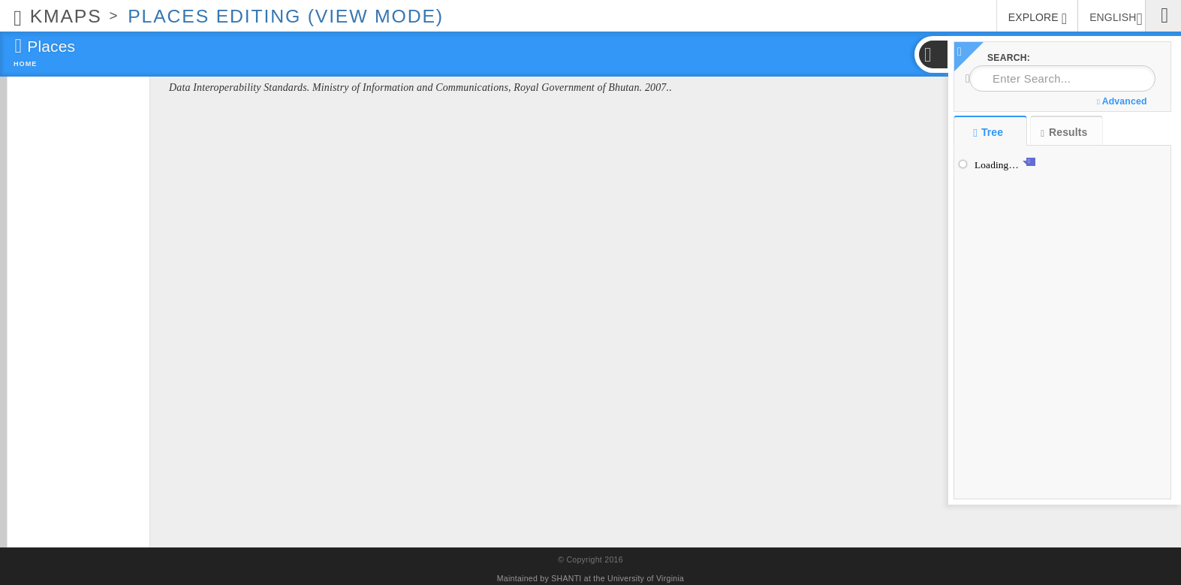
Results (1064, 132)
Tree (990, 132)
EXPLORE (1037, 19)
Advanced (1121, 101)
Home (25, 64)
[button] (932, 54)
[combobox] (1062, 78)
